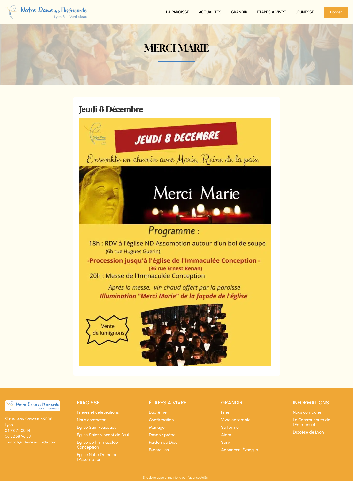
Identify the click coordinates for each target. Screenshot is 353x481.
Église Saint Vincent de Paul (103, 434)
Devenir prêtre (162, 434)
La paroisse (177, 12)
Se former (230, 427)
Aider (226, 434)
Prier (225, 412)
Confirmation (161, 419)
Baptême (158, 412)
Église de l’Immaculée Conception (97, 445)
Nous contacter (91, 419)
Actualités (210, 12)
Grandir (239, 12)
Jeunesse (305, 12)
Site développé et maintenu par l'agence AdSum (176, 477)
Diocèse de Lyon (308, 432)
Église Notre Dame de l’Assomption (97, 457)
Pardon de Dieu (163, 442)
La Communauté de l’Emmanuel (311, 422)
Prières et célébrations (98, 412)
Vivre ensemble (236, 419)
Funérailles (159, 449)
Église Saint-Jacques (96, 427)
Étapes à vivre (271, 12)
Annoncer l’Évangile (239, 449)
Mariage (157, 427)
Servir (226, 442)
